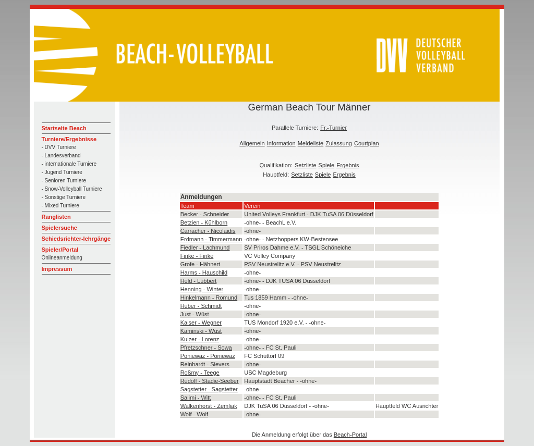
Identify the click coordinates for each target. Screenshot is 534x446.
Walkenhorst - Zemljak (208, 406)
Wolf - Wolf (194, 414)
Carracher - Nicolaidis (208, 231)
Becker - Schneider (204, 214)
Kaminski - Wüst (201, 331)
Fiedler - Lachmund (205, 247)
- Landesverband (61, 155)
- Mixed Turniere (60, 205)
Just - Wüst (194, 314)
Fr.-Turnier (333, 128)
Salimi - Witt (195, 397)
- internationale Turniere (69, 164)
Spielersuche (59, 228)
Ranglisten (56, 217)
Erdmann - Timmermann (211, 239)
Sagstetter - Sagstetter (209, 389)
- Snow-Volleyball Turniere (72, 189)
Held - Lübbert (198, 281)
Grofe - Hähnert (200, 264)
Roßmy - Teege (200, 372)
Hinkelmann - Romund (208, 297)
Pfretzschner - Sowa (206, 347)
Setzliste (306, 165)
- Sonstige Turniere (64, 197)
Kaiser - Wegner (201, 322)
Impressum (57, 269)
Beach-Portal (350, 434)
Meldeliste (311, 143)
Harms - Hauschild (203, 272)
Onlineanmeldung (62, 258)
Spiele (327, 165)
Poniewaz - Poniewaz (207, 356)
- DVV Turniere (59, 147)
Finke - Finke (197, 256)
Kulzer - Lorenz (200, 339)
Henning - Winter (202, 289)
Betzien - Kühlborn (204, 222)
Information (281, 143)
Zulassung (338, 143)
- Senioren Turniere (64, 180)
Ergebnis (347, 165)
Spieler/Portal (60, 249)
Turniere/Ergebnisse (69, 139)
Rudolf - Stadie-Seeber (209, 381)
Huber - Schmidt (201, 306)
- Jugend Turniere (62, 172)
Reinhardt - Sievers (204, 364)
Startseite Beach (64, 128)
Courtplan (366, 143)
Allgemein (251, 143)
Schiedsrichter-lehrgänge (76, 239)
